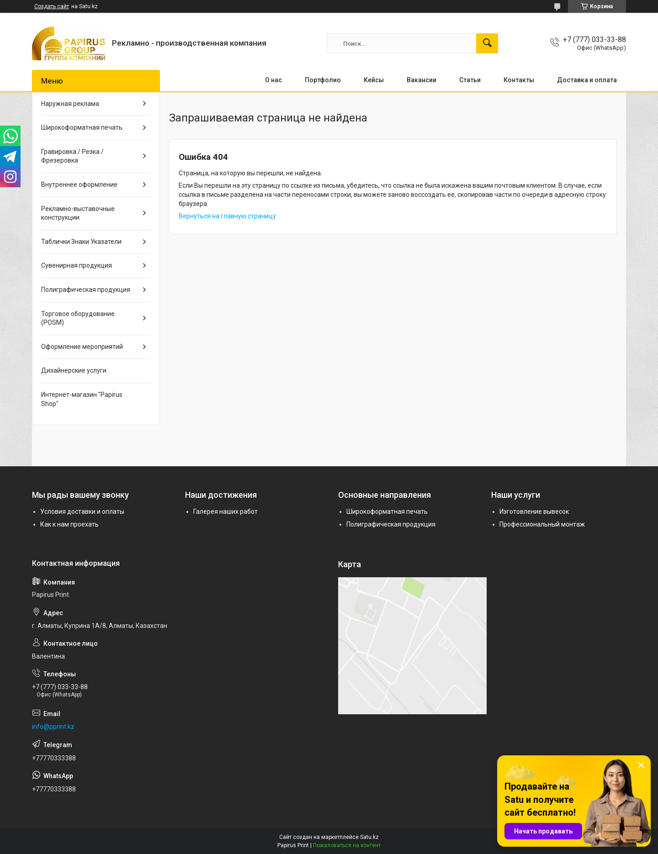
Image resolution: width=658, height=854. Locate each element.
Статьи (470, 80)
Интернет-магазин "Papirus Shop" (81, 399)
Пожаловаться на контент (347, 845)
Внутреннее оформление (79, 184)
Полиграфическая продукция (85, 289)
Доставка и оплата (587, 80)
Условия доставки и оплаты (82, 511)
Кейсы (374, 80)
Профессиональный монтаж (542, 524)
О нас (273, 80)
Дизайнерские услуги (73, 370)
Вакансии (421, 80)
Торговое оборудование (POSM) (78, 318)
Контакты (519, 80)
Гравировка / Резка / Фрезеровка (72, 156)
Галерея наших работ (225, 511)
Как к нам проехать (69, 524)
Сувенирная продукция (76, 265)
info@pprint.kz (53, 726)
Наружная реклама (70, 103)
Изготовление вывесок (534, 511)
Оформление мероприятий (82, 346)
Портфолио (323, 80)
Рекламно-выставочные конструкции (78, 213)
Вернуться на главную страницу (227, 216)
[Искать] (487, 43)
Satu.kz (369, 837)
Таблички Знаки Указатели (81, 241)
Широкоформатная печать (81, 127)
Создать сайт (51, 6)
